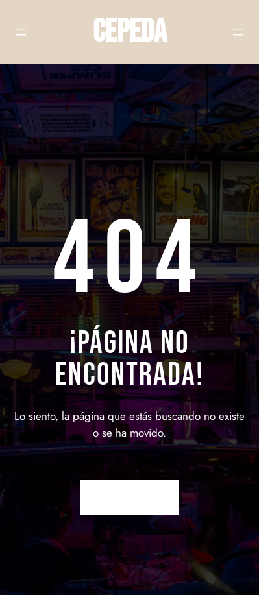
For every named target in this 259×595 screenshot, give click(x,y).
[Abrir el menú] (21, 32)
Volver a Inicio (129, 497)
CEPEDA (130, 32)
